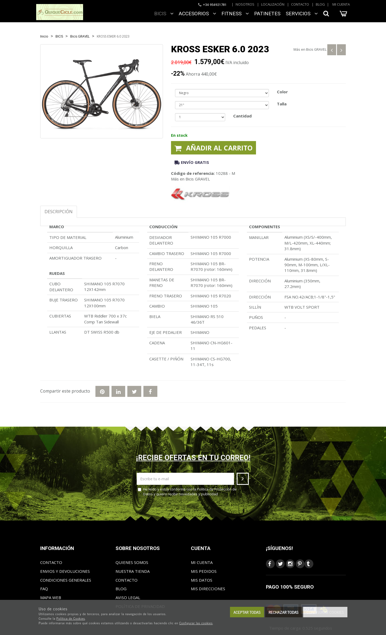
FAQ (44, 588)
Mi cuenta (341, 4)
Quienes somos (132, 562)
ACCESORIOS (197, 13)
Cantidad (242, 116)
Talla (282, 103)
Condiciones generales (65, 580)
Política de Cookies (71, 618)
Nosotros (245, 4)
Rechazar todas (284, 612)
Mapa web (50, 597)
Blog (320, 4)
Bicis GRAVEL (316, 49)
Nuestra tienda (133, 571)
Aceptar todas (247, 612)
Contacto (300, 4)
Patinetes (267, 13)
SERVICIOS (302, 13)
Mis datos (201, 580)
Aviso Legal (128, 597)
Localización (272, 4)
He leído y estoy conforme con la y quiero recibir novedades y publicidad (187, 492)
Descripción (58, 212)
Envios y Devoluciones (65, 571)
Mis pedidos (204, 571)
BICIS (163, 13)
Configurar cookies (325, 612)
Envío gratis (192, 162)
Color (282, 91)
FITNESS (235, 13)
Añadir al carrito (214, 147)
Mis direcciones (208, 588)
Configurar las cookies (196, 623)
